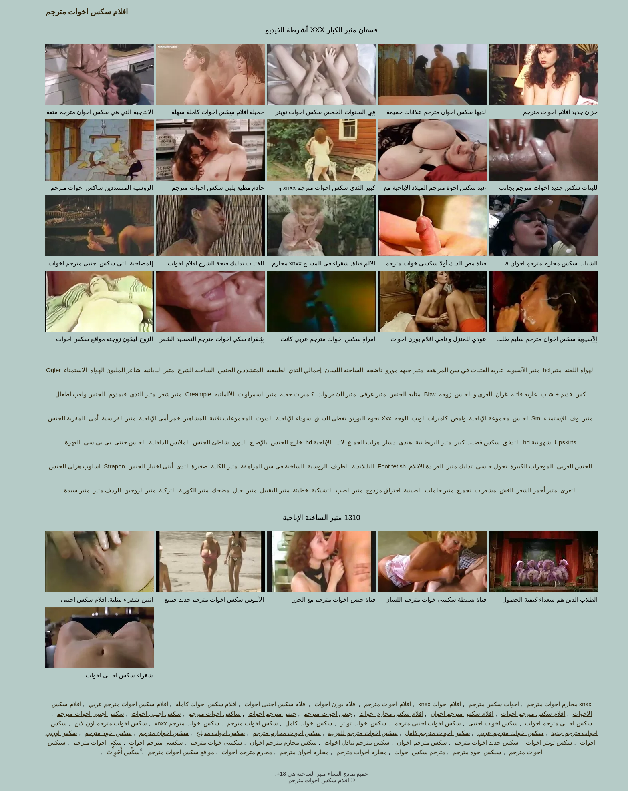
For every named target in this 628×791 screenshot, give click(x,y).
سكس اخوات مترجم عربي (503, 732)
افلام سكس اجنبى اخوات (268, 704)
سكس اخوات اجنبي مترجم (420, 723)
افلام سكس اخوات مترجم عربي (121, 704)
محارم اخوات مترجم (354, 752)
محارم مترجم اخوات (239, 752)
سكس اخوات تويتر (355, 723)
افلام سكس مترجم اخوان (454, 713)
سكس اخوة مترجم (100, 732)
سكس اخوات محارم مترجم (279, 732)
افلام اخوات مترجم (379, 704)
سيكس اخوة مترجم (469, 752)
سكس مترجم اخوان (414, 742)
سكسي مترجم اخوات (148, 742)
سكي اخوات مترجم (90, 742)
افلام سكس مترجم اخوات (525, 713)
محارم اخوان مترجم (296, 752)
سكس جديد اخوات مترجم (479, 742)
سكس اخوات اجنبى (485, 723)
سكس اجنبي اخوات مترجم (83, 713)
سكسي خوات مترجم (209, 742)
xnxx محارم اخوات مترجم (551, 704)
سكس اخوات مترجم (244, 723)
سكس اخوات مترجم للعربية (355, 732)
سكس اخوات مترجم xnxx (179, 723)
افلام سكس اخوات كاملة (198, 704)
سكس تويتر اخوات (541, 742)
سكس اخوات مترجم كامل (430, 732)
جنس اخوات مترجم (320, 713)
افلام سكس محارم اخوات (384, 713)
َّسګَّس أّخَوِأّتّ (115, 752)
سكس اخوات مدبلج (213, 732)
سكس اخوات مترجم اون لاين (103, 723)
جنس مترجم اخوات (265, 713)
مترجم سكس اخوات (411, 752)
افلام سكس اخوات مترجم (79, 12)
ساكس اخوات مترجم (207, 713)
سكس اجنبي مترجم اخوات (551, 723)
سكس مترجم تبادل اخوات (349, 742)
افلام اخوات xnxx (432, 704)
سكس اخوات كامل (301, 723)
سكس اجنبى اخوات (148, 713)
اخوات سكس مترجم (486, 704)
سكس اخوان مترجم (156, 732)
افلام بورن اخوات (328, 704)
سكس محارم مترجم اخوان (276, 742)
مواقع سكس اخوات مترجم (173, 752)
